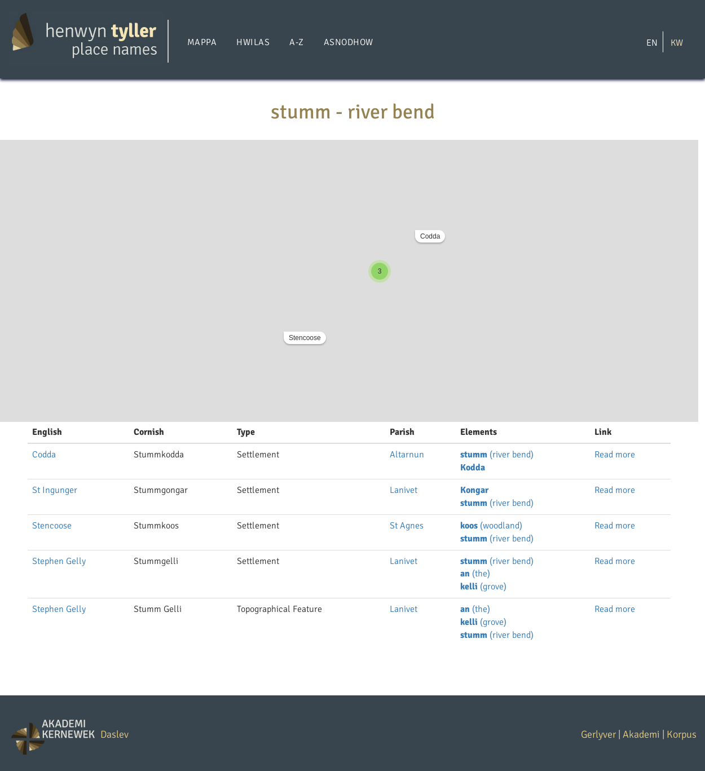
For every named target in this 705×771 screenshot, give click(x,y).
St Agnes (407, 525)
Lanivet (403, 490)
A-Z (296, 42)
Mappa (202, 42)
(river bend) (497, 454)
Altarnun (407, 454)
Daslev (114, 734)
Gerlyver (598, 734)
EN (652, 42)
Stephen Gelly (59, 561)
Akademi (641, 734)
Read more (614, 454)
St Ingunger (54, 490)
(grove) (483, 586)
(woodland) (491, 525)
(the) (475, 573)
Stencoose (305, 338)
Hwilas (253, 42)
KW (677, 42)
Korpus (682, 734)
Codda (430, 236)
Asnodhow (348, 42)
